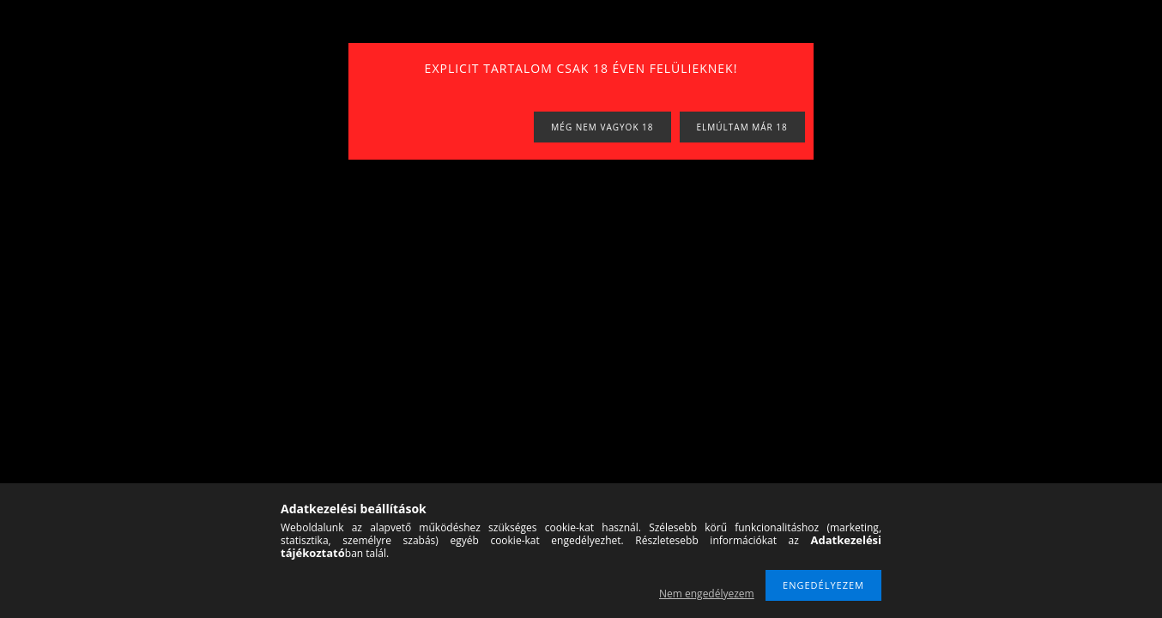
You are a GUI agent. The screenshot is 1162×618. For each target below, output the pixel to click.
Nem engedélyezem (706, 593)
